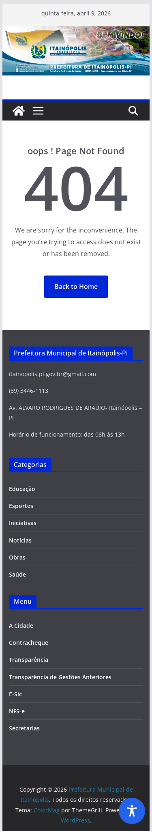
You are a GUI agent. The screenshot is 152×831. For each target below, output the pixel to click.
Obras (17, 557)
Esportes (21, 506)
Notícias (20, 540)
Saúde (17, 574)
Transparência (28, 659)
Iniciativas (22, 523)
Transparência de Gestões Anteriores (60, 677)
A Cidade (21, 625)
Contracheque (28, 642)
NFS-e (17, 711)
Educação (22, 489)
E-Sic (15, 694)
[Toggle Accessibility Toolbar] (132, 811)
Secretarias (24, 728)
